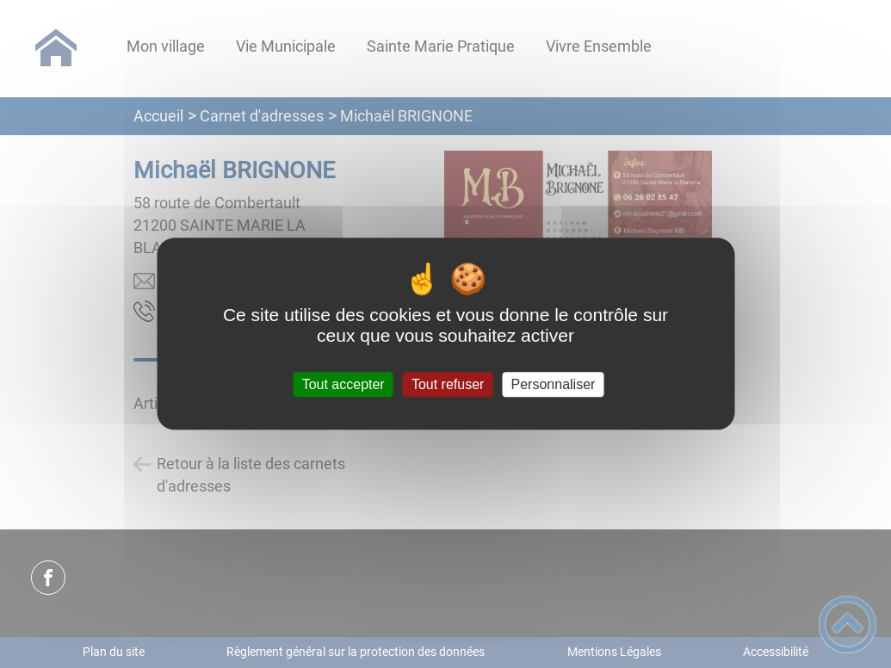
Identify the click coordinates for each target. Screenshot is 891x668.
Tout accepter (343, 384)
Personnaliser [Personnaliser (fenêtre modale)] (553, 384)
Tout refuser (447, 384)
